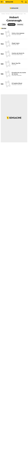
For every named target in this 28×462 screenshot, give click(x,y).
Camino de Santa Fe (18, 53)
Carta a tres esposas (18, 33)
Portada (3, 13)
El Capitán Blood (17, 83)
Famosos (7, 13)
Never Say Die (16, 63)
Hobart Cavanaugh (19, 13)
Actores (12, 13)
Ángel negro (15, 43)
